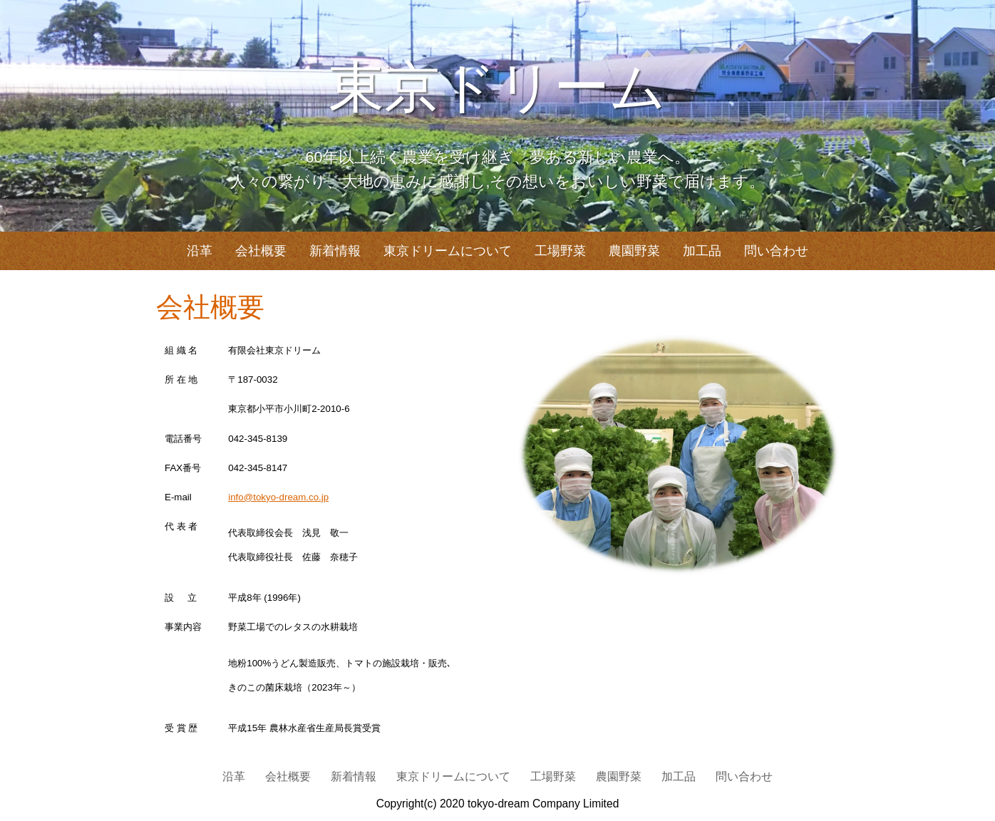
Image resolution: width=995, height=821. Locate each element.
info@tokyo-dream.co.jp (278, 497)
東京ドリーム (497, 87)
